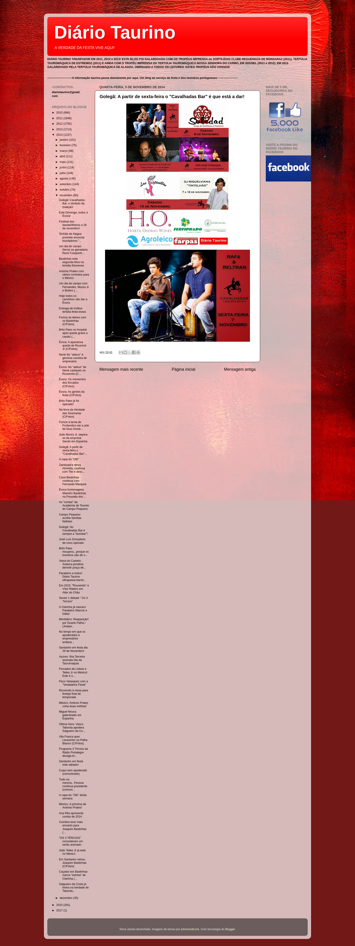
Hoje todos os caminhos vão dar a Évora (73, 299)
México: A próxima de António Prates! (72, 806)
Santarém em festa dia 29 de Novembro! (73, 649)
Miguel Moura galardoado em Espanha (70, 715)
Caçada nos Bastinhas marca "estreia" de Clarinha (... (73, 875)
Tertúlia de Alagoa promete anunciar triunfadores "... (71, 237)
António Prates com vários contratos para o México (74, 275)
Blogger (230, 929)
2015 (59, 905)
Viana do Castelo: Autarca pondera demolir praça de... (72, 564)
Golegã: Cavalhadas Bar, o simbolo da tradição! (72, 203)
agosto (64, 178)
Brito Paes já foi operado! (69, 402)
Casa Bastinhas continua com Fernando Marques (72, 481)
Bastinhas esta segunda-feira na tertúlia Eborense (71, 262)
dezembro (66, 898)
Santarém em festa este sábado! (71, 763)
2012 (59, 123)
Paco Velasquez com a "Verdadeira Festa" (73, 683)
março (64, 150)
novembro (66, 195)
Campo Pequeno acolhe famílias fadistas (70, 518)
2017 (59, 910)
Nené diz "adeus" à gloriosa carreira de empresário (73, 358)
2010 (59, 112)
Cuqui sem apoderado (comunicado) (73, 772)
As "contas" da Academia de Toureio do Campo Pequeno (74, 506)
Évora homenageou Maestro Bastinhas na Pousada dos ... (72, 493)
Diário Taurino (114, 32)
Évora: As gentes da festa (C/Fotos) (71, 393)
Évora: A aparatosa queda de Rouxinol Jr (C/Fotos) (72, 346)
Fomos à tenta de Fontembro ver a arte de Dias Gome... (74, 426)
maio (63, 162)
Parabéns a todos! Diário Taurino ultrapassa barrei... (72, 577)
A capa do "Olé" (69, 459)
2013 (59, 129)
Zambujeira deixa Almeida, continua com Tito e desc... (72, 468)
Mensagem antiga (240, 369)
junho (63, 167)
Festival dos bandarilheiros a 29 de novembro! (72, 225)
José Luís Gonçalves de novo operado (72, 541)
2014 (59, 134)
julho (63, 173)
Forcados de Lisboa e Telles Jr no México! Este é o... (73, 672)
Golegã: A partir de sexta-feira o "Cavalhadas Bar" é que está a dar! (172, 96)
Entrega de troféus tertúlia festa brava (72, 310)
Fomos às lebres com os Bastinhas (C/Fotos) (72, 321)
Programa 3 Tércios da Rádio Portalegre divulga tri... (73, 752)
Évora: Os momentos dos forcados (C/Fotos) (72, 383)
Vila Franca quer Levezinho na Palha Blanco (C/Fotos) (73, 740)
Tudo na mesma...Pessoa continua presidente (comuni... (73, 784)
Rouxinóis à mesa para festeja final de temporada (73, 694)
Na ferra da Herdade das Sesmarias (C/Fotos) (72, 413)
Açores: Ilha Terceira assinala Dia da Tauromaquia (72, 660)
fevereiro (66, 145)
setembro (66, 184)
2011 (59, 118)
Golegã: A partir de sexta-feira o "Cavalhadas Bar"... (73, 450)
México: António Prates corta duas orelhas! (73, 704)
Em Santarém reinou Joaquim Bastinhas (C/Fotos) (72, 863)
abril (63, 156)
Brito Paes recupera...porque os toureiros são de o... (74, 552)
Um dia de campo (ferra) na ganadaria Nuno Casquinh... (73, 250)
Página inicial (183, 369)
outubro (65, 189)
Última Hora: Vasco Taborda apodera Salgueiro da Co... (72, 728)
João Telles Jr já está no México (72, 852)
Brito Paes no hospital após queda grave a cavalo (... (73, 333)
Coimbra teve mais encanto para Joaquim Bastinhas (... (72, 827)
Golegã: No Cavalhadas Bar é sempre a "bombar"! (73, 530)
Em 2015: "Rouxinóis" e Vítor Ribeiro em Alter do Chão (74, 589)
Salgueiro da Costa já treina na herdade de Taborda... (74, 888)
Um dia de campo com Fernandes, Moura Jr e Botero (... (74, 287)
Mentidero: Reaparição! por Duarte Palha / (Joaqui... (74, 623)
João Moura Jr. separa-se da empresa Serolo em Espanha (73, 438)
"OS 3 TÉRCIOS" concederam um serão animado (71, 841)
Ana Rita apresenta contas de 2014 (71, 815)
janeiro (64, 139)
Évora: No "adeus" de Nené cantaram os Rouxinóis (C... (72, 370)
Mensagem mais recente (121, 369)
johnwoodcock (190, 929)
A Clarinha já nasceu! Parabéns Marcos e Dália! (73, 610)
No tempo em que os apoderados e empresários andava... (72, 637)
